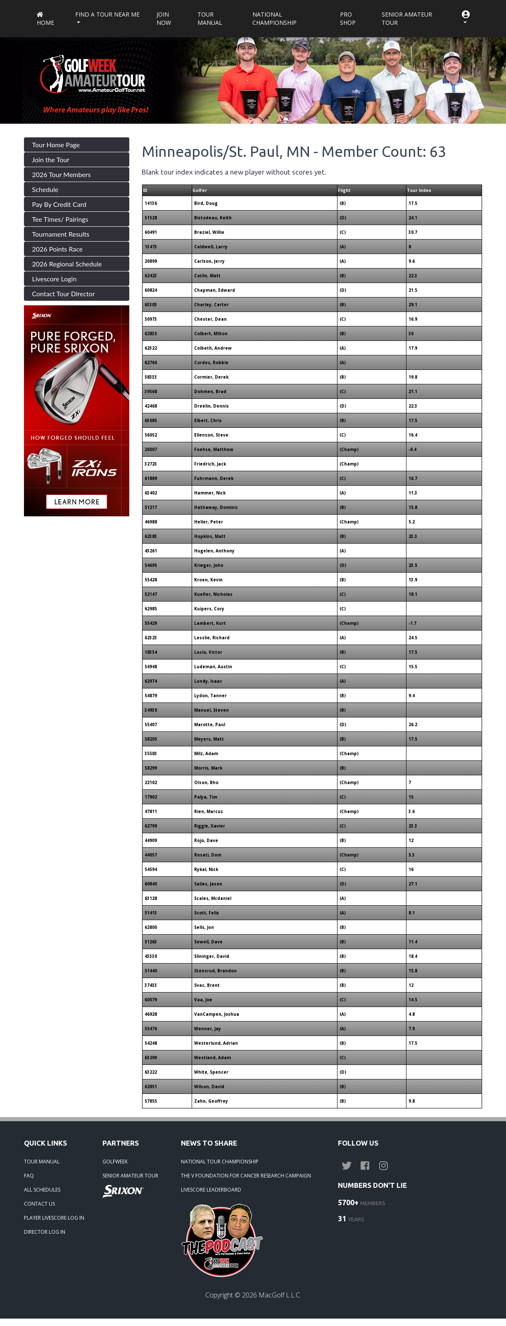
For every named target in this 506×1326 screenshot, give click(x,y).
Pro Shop (348, 18)
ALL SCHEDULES (42, 1189)
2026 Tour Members (61, 174)
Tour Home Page (56, 145)
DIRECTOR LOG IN (44, 1231)
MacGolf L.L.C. (280, 1295)
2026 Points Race (57, 249)
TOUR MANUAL (41, 1161)
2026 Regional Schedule (67, 264)
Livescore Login (54, 279)
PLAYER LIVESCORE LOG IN (54, 1217)
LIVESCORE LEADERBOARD (211, 1189)
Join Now (164, 18)
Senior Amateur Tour (407, 18)
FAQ (29, 1175)
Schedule (45, 189)
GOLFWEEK (115, 1161)
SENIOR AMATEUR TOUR (130, 1175)
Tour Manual (209, 18)
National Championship (274, 18)
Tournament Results (61, 234)
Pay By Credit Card (59, 204)
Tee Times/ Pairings (60, 219)
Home (45, 19)
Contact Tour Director (63, 293)
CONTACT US (39, 1203)
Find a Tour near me (107, 14)
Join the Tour (50, 159)
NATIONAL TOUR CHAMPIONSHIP (220, 1161)
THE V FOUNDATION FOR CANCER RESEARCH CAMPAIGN (246, 1175)
